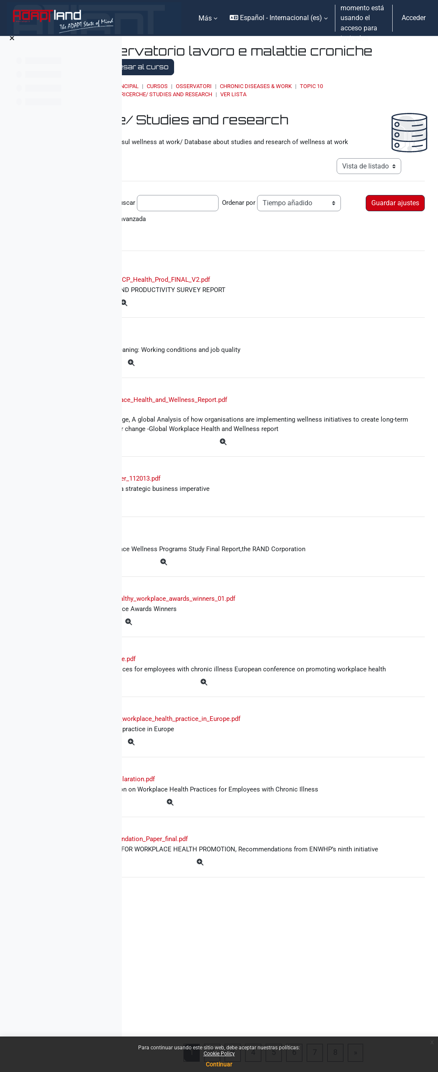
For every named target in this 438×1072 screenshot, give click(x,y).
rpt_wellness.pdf (205, 586)
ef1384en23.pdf (205, 368)
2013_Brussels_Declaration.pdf (227, 875)
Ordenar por (153, 230)
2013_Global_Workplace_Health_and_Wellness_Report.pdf (261, 431)
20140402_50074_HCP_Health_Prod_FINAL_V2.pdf (258, 306)
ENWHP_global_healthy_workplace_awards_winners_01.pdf (270, 668)
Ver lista (328, 94)
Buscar (243, 214)
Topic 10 (405, 86)
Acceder (414, 18)
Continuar (219, 1064)
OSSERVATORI (288, 86)
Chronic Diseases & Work (350, 86)
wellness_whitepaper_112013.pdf (231, 523)
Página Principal (209, 86)
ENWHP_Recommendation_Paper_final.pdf (242, 958)
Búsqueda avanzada (166, 243)
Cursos (251, 86)
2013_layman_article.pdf (215, 730)
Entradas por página (165, 214)
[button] (278, 18)
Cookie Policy (219, 1054)
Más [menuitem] (205, 18)
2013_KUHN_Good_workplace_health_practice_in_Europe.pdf (272, 813)
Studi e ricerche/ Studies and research (250, 94)
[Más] (243, 330)
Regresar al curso (294, 66)
